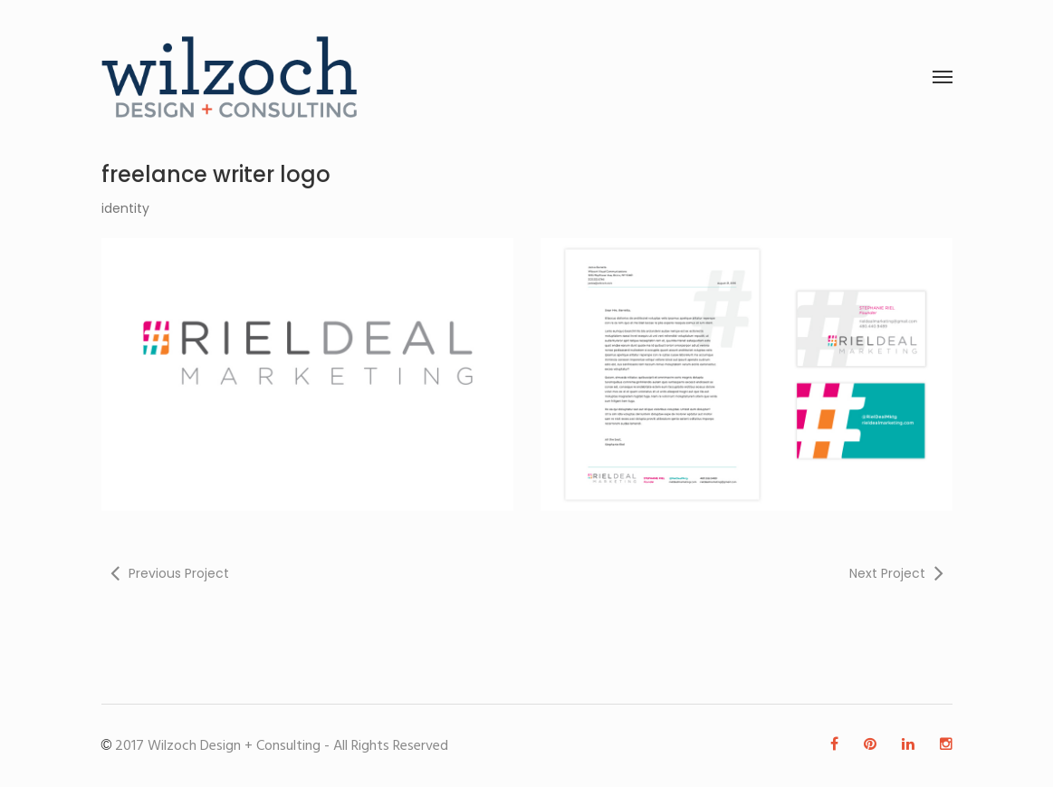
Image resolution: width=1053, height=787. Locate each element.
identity (125, 208)
